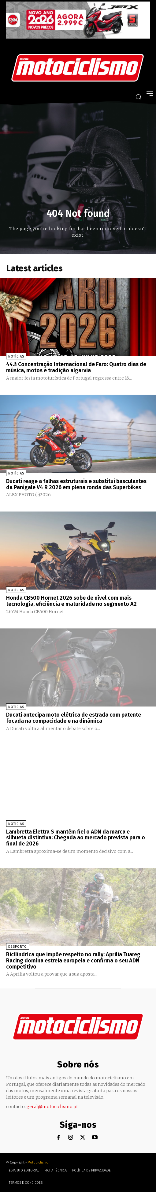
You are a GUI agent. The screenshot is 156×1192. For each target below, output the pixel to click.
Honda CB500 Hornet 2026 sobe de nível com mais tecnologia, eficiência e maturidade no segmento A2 (71, 600)
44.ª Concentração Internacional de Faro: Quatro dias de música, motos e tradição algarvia (76, 367)
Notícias (16, 356)
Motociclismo (38, 1162)
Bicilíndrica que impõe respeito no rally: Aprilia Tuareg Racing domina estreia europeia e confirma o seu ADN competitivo (73, 960)
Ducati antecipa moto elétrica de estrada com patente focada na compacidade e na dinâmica (73, 717)
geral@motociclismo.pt (52, 1106)
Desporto (17, 947)
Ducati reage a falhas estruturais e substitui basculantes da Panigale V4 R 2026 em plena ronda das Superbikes (76, 484)
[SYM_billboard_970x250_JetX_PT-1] (78, 37)
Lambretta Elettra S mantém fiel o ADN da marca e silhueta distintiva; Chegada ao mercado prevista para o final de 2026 (75, 837)
